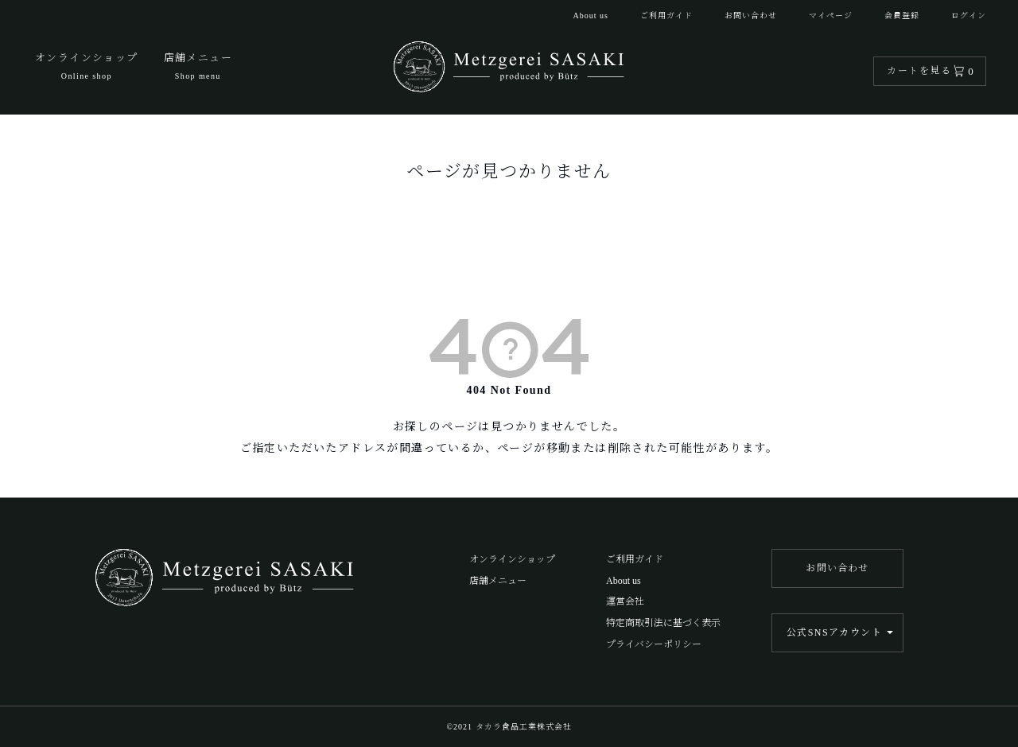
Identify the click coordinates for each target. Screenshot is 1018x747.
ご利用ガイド (666, 15)
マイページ (831, 15)
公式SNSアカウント (834, 632)
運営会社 (625, 601)
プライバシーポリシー (653, 644)
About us (590, 15)
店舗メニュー (497, 580)
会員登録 (901, 15)
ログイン (968, 15)
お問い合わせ (751, 15)
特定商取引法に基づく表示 (663, 622)
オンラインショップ (512, 559)
